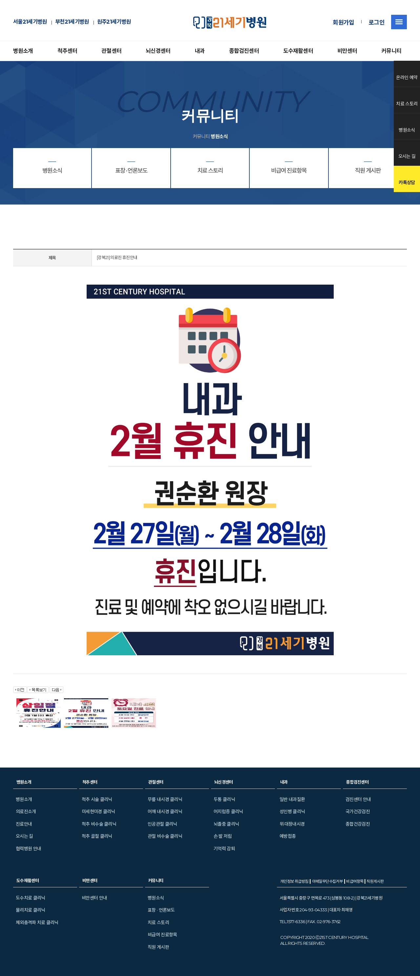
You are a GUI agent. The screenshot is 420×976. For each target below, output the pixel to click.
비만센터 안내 (94, 898)
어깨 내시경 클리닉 (165, 811)
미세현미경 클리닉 (98, 811)
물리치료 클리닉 (30, 910)
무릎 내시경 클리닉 (165, 799)
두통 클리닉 (224, 799)
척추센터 (67, 51)
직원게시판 (375, 881)
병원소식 (156, 898)
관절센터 (111, 51)
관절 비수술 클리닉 (165, 836)
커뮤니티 (391, 51)
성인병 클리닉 (292, 811)
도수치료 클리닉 (30, 898)
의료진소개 (26, 811)
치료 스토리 (158, 922)
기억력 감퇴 (224, 849)
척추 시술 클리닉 (97, 799)
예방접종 (288, 836)
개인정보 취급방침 (294, 881)
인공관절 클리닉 (162, 824)
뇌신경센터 (158, 51)
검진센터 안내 (358, 799)
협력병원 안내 (28, 849)
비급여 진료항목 (162, 935)
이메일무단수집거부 (327, 881)
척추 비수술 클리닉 (99, 824)
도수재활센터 (298, 51)
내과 (200, 51)
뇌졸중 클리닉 (226, 824)
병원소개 (23, 51)
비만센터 (347, 51)
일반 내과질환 (292, 799)
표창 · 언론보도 (161, 910)
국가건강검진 (358, 811)
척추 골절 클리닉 (97, 836)
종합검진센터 (244, 51)
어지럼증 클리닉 (228, 811)
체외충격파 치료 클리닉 (37, 922)
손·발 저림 (223, 836)
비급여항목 (355, 881)
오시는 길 (24, 836)
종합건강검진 (358, 824)
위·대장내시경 (292, 824)
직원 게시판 (158, 947)
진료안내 (24, 824)
